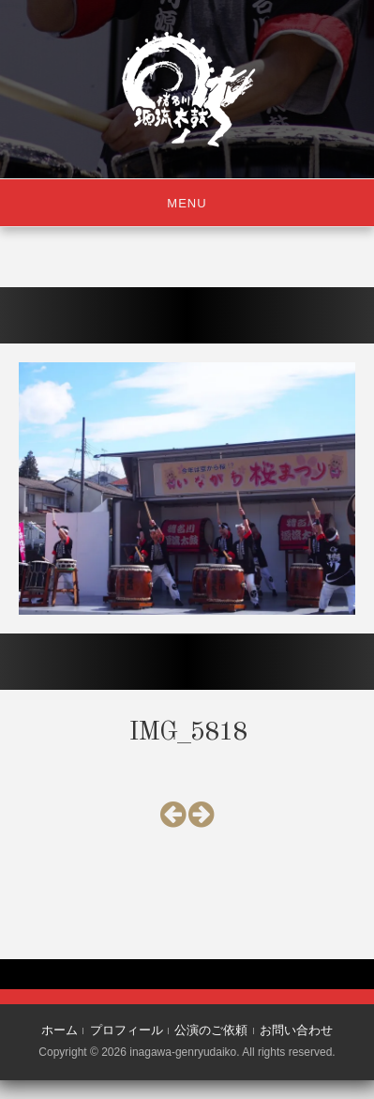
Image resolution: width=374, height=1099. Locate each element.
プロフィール (126, 1030)
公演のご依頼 (210, 1030)
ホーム (59, 1030)
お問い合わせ (296, 1030)
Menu (186, 203)
